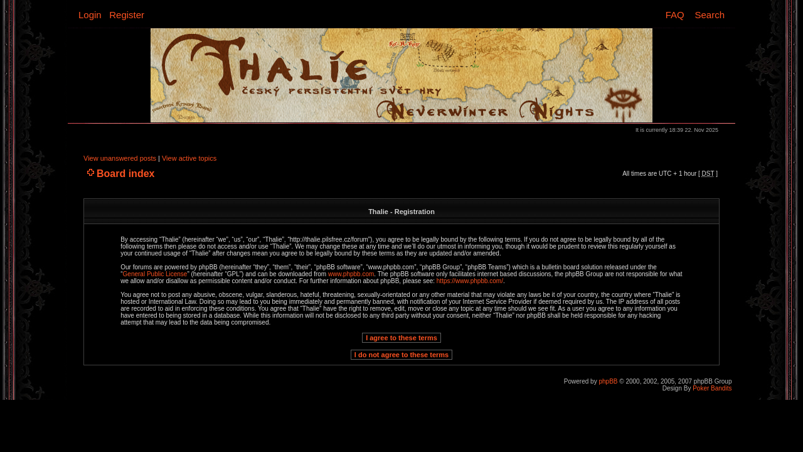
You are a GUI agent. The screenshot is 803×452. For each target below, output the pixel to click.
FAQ (675, 14)
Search (709, 14)
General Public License (155, 274)
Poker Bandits (712, 388)
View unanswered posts (119, 158)
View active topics (189, 158)
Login (90, 14)
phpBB (607, 381)
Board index (125, 173)
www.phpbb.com (351, 274)
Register (126, 14)
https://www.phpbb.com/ (470, 280)
